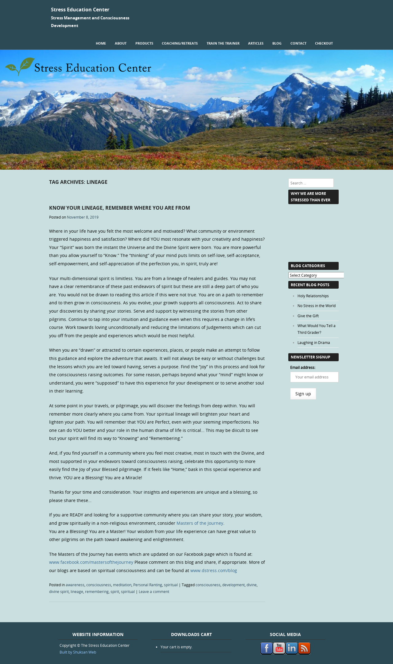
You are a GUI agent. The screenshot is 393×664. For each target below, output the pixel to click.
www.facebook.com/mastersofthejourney (91, 562)
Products (144, 43)
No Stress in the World (317, 305)
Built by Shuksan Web (78, 652)
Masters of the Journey (200, 523)
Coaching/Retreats (180, 43)
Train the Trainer (223, 43)
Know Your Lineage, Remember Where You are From (119, 207)
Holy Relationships (313, 295)
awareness (75, 584)
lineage (77, 591)
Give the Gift (308, 315)
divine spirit (59, 591)
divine (252, 584)
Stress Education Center (80, 9)
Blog (277, 43)
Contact (298, 43)
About (120, 43)
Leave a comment (154, 591)
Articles (255, 43)
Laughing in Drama (314, 342)
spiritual (171, 584)
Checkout (324, 43)
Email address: (302, 367)
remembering (97, 591)
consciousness (98, 584)
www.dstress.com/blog (213, 570)
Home (101, 43)
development (233, 584)
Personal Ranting (147, 584)
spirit (115, 591)
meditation (122, 584)
